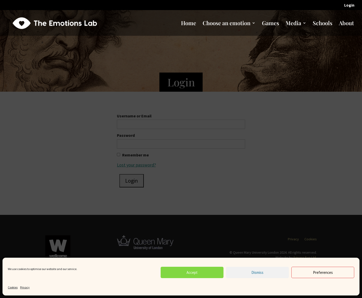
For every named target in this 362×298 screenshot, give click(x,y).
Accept (192, 272)
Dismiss (257, 272)
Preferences (323, 272)
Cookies (13, 287)
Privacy (25, 287)
